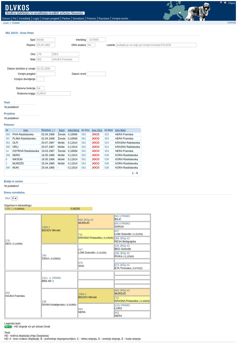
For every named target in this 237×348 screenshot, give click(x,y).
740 (44, 255)
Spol (62, 130)
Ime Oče (97, 130)
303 (107, 134)
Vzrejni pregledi (50, 18)
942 (117, 312)
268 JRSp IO (122, 253)
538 (107, 163)
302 (7, 292)
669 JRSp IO (85, 219)
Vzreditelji (24, 18)
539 (107, 155)
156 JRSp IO (122, 245)
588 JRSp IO (122, 238)
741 (80, 234)
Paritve (66, 18)
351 (8, 142)
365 (8, 134)
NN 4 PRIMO (122, 223)
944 (80, 309)
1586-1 (9, 208)
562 (84, 134)
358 (8, 155)
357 (8, 138)
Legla (36, 18)
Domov (6, 18)
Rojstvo (46, 130)
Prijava (231, 3)
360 (8, 146)
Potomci (91, 18)
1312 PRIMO (122, 305)
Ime (26, 130)
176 (7, 240)
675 (80, 262)
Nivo (7, 198)
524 (107, 142)
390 (8, 167)
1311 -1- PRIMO (51, 278)
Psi (15, 18)
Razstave (104, 18)
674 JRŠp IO (122, 265)
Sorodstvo (78, 18)
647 (117, 231)
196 (44, 301)
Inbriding (73, 130)
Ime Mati (120, 130)
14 (7, 151)
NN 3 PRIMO (122, 216)
